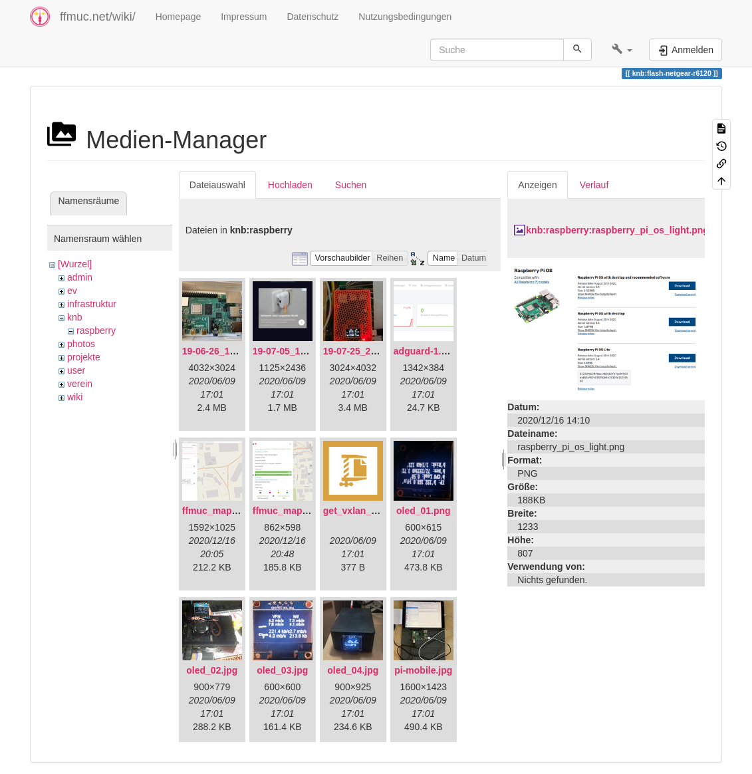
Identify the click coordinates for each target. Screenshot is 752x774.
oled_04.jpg (352, 670)
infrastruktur (91, 304)
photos (81, 343)
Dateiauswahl (217, 185)
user (76, 370)
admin (79, 277)
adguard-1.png (426, 351)
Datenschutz (312, 16)
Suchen (350, 185)
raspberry (96, 330)
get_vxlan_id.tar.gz (364, 510)
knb (74, 317)
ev (72, 290)
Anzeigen (537, 185)
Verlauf (594, 185)
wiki (74, 397)
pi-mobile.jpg (423, 670)
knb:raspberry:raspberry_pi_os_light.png (617, 230)
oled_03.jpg (282, 670)
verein (79, 383)
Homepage (178, 16)
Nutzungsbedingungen (404, 16)
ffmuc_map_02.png (295, 510)
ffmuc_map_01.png (224, 510)
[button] (622, 49)
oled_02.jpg (211, 670)
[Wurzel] (75, 264)
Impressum (244, 16)
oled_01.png (423, 510)
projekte (83, 357)
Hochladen (290, 185)
